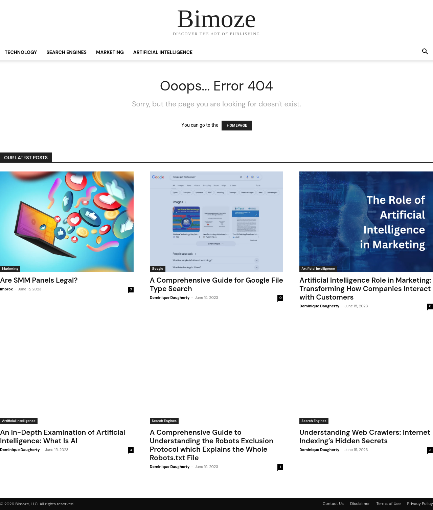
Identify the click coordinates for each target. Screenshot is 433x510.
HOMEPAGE (237, 125)
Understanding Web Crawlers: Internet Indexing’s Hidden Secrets (364, 437)
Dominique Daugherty (170, 297)
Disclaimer (360, 503)
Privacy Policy (420, 503)
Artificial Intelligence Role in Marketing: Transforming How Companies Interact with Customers (365, 289)
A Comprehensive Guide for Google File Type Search (216, 284)
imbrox (6, 289)
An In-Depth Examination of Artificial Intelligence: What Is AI (62, 437)
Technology (21, 52)
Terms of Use (389, 503)
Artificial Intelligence (162, 52)
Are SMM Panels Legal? (38, 280)
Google (157, 268)
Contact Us (333, 503)
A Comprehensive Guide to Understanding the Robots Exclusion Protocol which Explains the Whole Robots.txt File (211, 445)
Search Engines (66, 52)
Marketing (110, 52)
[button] (425, 52)
